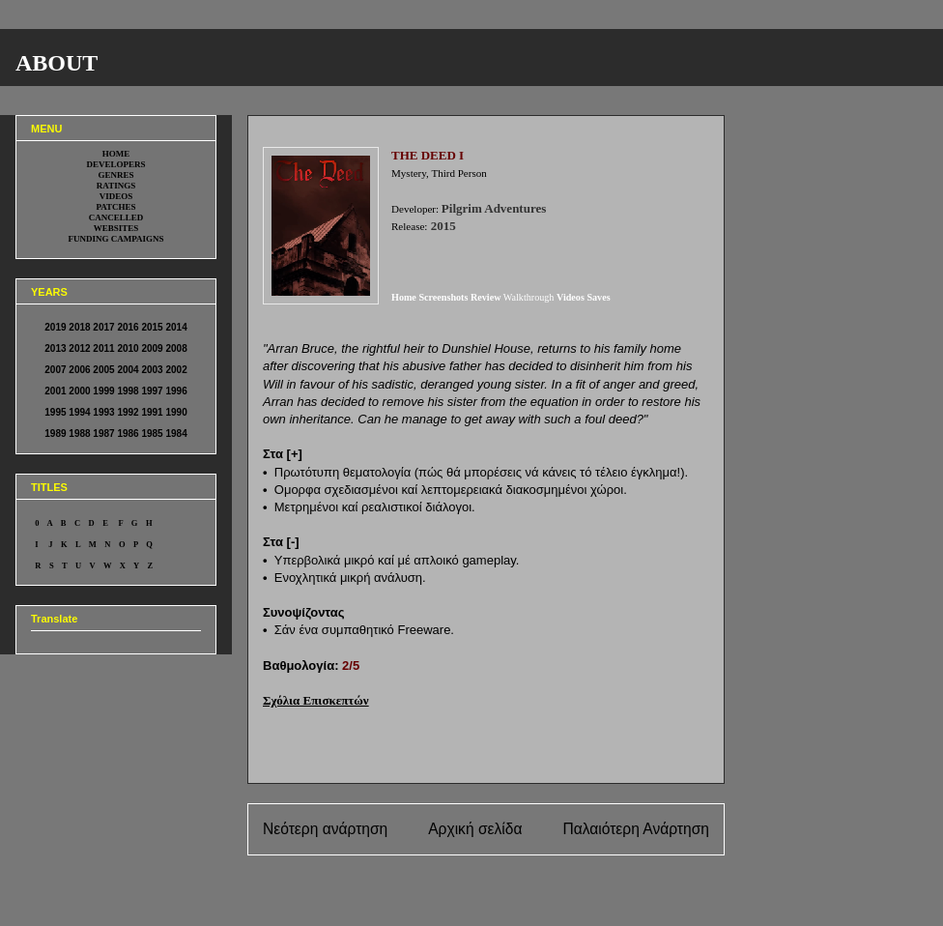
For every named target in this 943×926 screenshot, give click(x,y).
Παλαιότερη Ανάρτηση (635, 829)
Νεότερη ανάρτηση (325, 829)
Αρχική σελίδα (475, 829)
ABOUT (56, 62)
